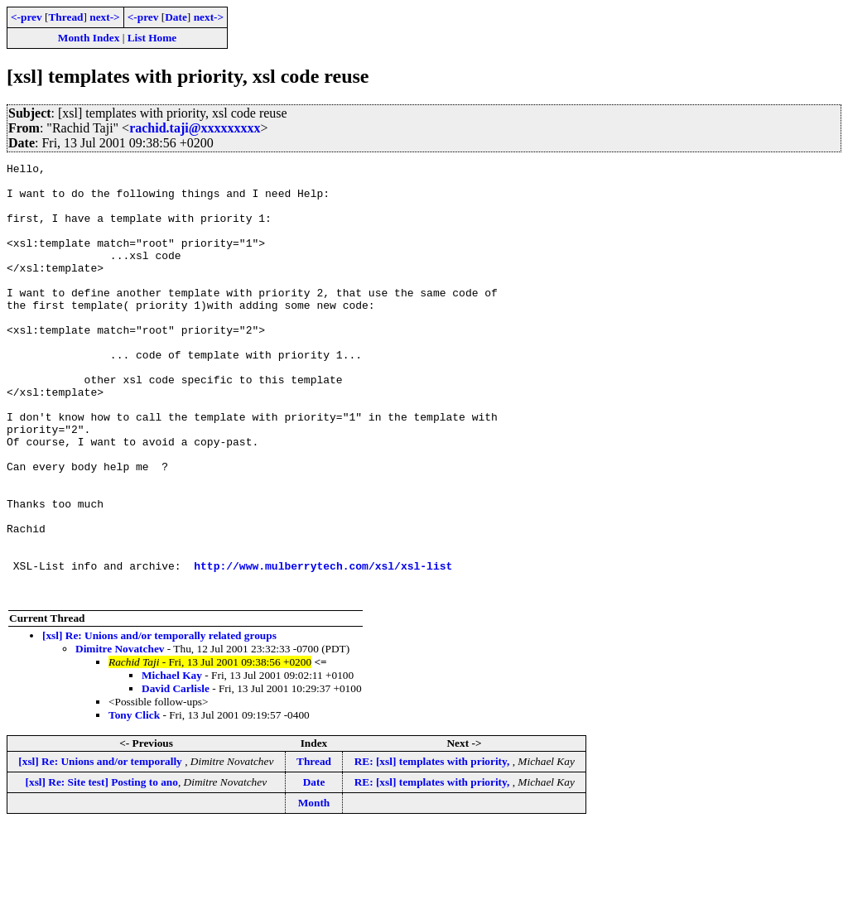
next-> (104, 17)
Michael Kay (172, 762)
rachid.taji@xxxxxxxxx (194, 128)
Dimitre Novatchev (119, 735)
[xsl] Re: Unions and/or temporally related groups (159, 722)
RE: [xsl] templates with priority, (433, 848)
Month (314, 889)
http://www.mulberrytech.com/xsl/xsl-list (323, 647)
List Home (152, 37)
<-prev (26, 17)
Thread (65, 17)
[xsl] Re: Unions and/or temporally (101, 848)
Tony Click (134, 802)
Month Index (88, 37)
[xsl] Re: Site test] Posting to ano (102, 869)
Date (176, 17)
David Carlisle (176, 775)
